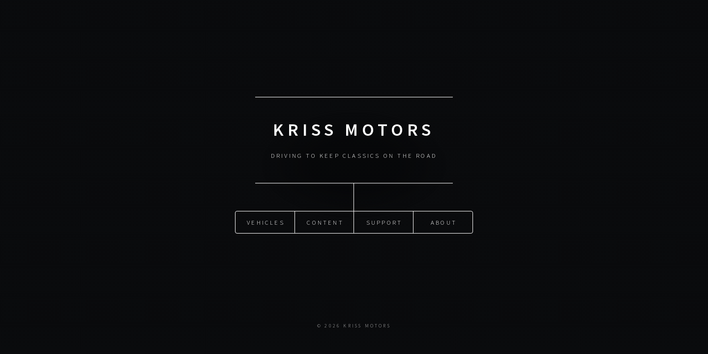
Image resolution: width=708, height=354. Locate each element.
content (325, 222)
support (384, 222)
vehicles (266, 222)
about (444, 222)
